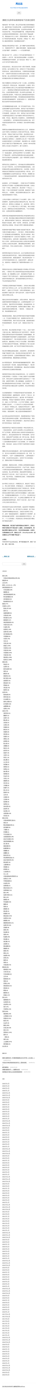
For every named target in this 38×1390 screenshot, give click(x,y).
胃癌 (4, 934)
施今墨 (5, 771)
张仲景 (5, 811)
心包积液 (5, 871)
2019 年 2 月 (5, 1284)
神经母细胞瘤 (7, 841)
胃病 (4, 981)
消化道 (5, 687)
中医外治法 (6, 624)
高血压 (5, 664)
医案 (3, 603)
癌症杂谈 (5, 916)
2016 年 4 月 (5, 1356)
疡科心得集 (6, 701)
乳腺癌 (5, 937)
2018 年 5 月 (5, 1305)
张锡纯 (5, 732)
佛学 (4, 1039)
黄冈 (6, 544)
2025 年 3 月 (5, 1114)
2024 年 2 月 (5, 1144)
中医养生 (5, 1009)
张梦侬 (5, 804)
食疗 (4, 1006)
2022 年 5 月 (5, 1193)
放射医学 (5, 680)
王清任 (5, 725)
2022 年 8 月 (5, 1186)
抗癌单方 (5, 629)
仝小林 (5, 762)
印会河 (5, 776)
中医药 (4, 606)
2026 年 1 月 (5, 1090)
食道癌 (5, 955)
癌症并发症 (6, 888)
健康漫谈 (5, 999)
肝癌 (4, 958)
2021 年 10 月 (6, 1209)
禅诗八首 (5, 556)
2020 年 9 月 (5, 1239)
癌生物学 (5, 862)
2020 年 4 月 (5, 1251)
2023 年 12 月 (6, 1149)
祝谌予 (5, 753)
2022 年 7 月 (5, 1188)
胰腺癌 (5, 948)
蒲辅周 (5, 780)
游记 (4, 1030)
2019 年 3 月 (5, 1281)
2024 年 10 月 (6, 1125)
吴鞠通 (5, 746)
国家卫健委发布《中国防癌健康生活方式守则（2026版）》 (18, 1058)
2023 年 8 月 (5, 1158)
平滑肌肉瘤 (6, 881)
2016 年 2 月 (5, 1360)
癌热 (4, 953)
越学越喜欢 (5, 1067)
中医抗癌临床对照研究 (9, 876)
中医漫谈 (5, 652)
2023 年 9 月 (5, 1155)
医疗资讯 (5, 678)
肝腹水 (5, 995)
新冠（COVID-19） (7, 585)
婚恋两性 (5, 1013)
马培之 (5, 778)
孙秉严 (5, 787)
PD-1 (4, 874)
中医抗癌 (5, 964)
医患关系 (5, 855)
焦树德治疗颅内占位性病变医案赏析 (12, 1072)
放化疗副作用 (7, 860)
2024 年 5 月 (5, 1137)
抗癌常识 (5, 918)
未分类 (4, 1046)
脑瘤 (4, 904)
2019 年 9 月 (5, 1267)
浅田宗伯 (5, 713)
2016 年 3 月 (5, 1358)
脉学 (4, 610)
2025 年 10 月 (6, 1097)
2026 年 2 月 (5, 1088)
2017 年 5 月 (5, 1328)
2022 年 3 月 (5, 1197)
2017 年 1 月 (5, 1335)
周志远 (19, 3)
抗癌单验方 (6, 890)
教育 (4, 1020)
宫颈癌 (5, 927)
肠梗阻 (5, 899)
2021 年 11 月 (6, 1207)
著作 (3, 575)
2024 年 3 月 (5, 1142)
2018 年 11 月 (6, 1291)
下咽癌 (5, 829)
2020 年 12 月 (6, 1232)
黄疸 (4, 822)
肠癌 (4, 960)
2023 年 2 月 (5, 1172)
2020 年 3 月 (5, 1253)
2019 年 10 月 (6, 1265)
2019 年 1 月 (5, 1286)
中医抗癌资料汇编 (8, 820)
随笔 (4, 1025)
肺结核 (5, 988)
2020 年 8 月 (5, 1242)
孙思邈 (5, 764)
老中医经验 (6, 634)
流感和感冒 (6, 613)
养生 (3, 997)
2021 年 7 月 (5, 1216)
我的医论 (5, 657)
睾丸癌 (5, 911)
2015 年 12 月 (6, 1365)
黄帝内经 (5, 697)
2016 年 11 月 (6, 1340)
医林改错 (5, 694)
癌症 (3, 818)
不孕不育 (5, 971)
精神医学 (5, 620)
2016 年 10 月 (6, 1342)
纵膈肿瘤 (5, 848)
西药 (4, 671)
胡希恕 (5, 766)
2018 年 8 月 (5, 1298)
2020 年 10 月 (6, 1237)
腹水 (4, 892)
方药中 (5, 755)
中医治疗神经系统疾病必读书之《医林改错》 (14, 1062)
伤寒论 (5, 708)
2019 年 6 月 (5, 1274)
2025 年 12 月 (6, 1093)
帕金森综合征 (7, 601)
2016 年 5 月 (5, 1353)
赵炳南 (5, 741)
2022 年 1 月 (5, 1202)
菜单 (19, 12)
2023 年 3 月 (5, 1169)
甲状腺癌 (5, 902)
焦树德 (5, 773)
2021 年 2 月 (5, 1228)
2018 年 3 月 (5, 1309)
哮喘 (4, 990)
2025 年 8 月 (5, 1102)
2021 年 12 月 (6, 1204)
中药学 (5, 638)
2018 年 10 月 (6, 1293)
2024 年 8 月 (5, 1130)
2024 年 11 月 (6, 1123)
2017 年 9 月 (5, 1319)
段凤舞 (5, 801)
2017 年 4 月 (5, 1330)
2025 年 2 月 (5, 1116)
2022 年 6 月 (5, 1190)
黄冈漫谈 (23, 542)
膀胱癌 (5, 909)
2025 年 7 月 (5, 1104)
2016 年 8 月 (5, 1346)
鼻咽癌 (5, 920)
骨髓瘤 (5, 850)
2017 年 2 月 (5, 1333)
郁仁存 (5, 790)
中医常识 (5, 648)
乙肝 (4, 976)
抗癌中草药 (6, 895)
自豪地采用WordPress (19, 1386)
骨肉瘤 (5, 939)
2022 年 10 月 (6, 1181)
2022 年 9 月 (5, 1183)
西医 (3, 662)
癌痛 (4, 951)
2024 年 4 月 (5, 1139)
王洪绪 (5, 799)
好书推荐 (5, 704)
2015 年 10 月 (6, 1370)
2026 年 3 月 (5, 1086)
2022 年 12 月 (6, 1176)
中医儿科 (5, 643)
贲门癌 (5, 843)
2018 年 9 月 (5, 1295)
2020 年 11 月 (6, 1235)
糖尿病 (5, 992)
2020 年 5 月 (5, 1249)
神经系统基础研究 (8, 594)
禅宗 (10, 544)
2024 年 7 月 (5, 1132)
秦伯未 (5, 729)
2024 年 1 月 (5, 1146)
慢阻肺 (4, 580)
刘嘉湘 (5, 727)
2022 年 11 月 (6, 1179)
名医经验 (5, 813)
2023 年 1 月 (5, 1174)
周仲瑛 (5, 734)
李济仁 (5, 757)
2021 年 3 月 (5, 1225)
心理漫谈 (5, 1016)
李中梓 (5, 783)
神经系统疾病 (6, 587)
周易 (6, 1037)
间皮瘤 (5, 932)
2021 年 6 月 (5, 1218)
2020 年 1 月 (5, 1258)
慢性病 (4, 967)
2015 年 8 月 (5, 1374)
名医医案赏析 (7, 836)
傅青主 (5, 739)
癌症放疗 (5, 683)
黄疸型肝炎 (6, 985)
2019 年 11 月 (6, 1263)
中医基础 (5, 636)
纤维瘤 (5, 832)
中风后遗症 (6, 589)
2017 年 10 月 (6, 1316)
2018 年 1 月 (5, 1312)
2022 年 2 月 (5, 1200)
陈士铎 (5, 743)
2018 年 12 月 (6, 1288)
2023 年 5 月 (5, 1165)
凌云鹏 (5, 760)
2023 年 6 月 (5, 1162)
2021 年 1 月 (5, 1230)
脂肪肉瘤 (5, 846)
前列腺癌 (5, 827)
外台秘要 (5, 699)
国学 (4, 1034)
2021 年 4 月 (5, 1223)
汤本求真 (5, 806)
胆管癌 (5, 869)
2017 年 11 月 (6, 1314)
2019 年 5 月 (5, 1277)
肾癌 (4, 906)
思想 (3, 1011)
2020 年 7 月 (5, 1244)
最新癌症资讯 (7, 923)
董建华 (5, 715)
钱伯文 (5, 748)
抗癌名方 (5, 878)
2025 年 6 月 (5, 1107)
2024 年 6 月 (5, 1135)
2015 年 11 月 (6, 1367)
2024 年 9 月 (5, 1128)
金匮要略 (5, 706)
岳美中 (5, 718)
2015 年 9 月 (5, 1372)
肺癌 (4, 930)
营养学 (5, 690)
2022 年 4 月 (5, 1195)
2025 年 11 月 (6, 1095)
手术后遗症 (6, 834)
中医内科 (5, 655)
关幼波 (5, 722)
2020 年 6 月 (5, 1246)
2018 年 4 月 (5, 1307)
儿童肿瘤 (5, 864)
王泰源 (5, 797)
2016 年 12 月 (6, 1337)
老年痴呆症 (6, 599)
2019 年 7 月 (5, 1272)
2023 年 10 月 (6, 1153)
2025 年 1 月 (5, 1118)
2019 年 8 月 (5, 1270)
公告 (3, 582)
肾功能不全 (6, 617)
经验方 (5, 645)
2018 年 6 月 (5, 1302)
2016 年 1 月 (5, 1363)
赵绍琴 (5, 808)
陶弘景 (5, 720)
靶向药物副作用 (7, 825)
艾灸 (4, 641)
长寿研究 (5, 1002)
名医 (3, 711)
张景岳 (5, 769)
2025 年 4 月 (5, 1111)
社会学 (5, 1023)
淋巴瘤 (5, 941)
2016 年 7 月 (5, 1349)
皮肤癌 (5, 944)
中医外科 (5, 650)
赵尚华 (5, 750)
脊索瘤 (5, 867)
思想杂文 (5, 1032)
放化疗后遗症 (7, 839)
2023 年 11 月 (6, 1151)
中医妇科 (5, 615)
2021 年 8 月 (5, 1214)
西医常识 (5, 676)
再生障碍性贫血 (7, 857)
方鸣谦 (5, 785)
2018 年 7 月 (5, 1300)
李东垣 (5, 815)
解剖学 (5, 673)
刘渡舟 (5, 736)
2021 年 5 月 (5, 1221)
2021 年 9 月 (5, 1211)
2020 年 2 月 (5, 1256)
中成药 (5, 627)
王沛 (4, 794)
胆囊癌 (5, 853)
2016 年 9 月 (5, 1344)
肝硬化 (5, 983)
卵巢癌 (5, 913)
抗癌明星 (5, 885)
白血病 (5, 883)
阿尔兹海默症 (7, 596)
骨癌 (4, 962)
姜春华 (5, 792)
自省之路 (5, 1027)
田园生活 (5, 1018)
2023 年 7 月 (5, 1160)
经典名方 (5, 659)
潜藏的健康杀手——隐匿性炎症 (11, 1069)
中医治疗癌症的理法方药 (10, 578)
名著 (3, 692)
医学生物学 (6, 669)
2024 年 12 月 (6, 1121)
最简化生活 (31, 556)
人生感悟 (5, 1041)
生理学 (5, 666)
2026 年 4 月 (5, 1083)
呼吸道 (5, 685)
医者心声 (5, 608)
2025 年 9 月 (5, 1100)
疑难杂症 (5, 978)
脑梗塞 (5, 592)
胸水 (4, 897)
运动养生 (5, 1004)
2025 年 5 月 (5, 1109)
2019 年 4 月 (5, 1279)
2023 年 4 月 (5, 1167)
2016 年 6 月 (5, 1351)
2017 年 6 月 (5, 1326)
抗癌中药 (5, 631)
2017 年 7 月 (5, 1323)
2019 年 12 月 (6, 1260)
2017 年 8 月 (5, 1321)
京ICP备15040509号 (7, 1386)
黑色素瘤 (5, 946)
